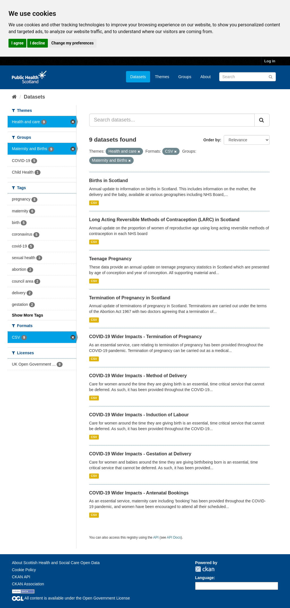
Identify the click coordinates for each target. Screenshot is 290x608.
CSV (94, 202)
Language (204, 577)
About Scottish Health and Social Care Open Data (56, 562)
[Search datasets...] (172, 120)
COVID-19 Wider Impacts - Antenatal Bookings (139, 492)
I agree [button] (17, 43)
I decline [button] (37, 43)
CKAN (204, 569)
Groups (184, 76)
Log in (269, 61)
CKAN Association (28, 584)
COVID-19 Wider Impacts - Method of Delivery (138, 375)
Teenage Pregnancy (110, 258)
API (156, 537)
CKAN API (21, 577)
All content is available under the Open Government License (71, 598)
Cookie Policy (24, 570)
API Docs (174, 537)
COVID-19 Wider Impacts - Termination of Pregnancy (145, 336)
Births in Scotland (108, 180)
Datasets (138, 76)
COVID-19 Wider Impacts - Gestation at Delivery (140, 453)
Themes (162, 76)
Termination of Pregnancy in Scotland (129, 297)
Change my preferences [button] (72, 43)
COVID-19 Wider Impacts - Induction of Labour (139, 414)
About (205, 76)
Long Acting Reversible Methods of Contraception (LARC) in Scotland (164, 219)
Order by (211, 140)
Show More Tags (27, 315)
